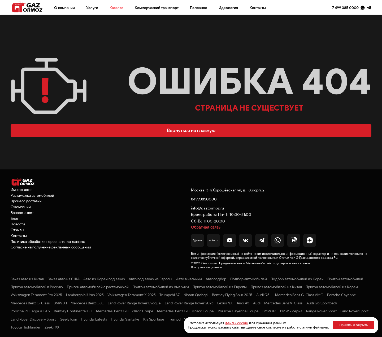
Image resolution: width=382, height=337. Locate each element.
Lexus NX (225, 303)
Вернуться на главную (191, 130)
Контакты (258, 8)
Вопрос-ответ (22, 213)
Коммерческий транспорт (157, 8)
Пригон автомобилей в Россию (37, 287)
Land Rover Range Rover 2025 (189, 303)
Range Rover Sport (321, 311)
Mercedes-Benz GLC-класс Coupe (124, 311)
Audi (257, 303)
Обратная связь (205, 227)
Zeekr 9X (52, 327)
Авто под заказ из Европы (150, 279)
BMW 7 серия (291, 311)
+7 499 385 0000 (344, 8)
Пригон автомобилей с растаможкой (98, 287)
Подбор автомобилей (248, 279)
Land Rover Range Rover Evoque (134, 303)
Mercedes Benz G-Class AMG (299, 295)
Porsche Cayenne (341, 295)
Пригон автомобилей (345, 279)
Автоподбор (216, 279)
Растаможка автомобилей (32, 195)
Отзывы (17, 230)
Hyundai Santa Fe (125, 319)
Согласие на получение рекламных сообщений (51, 247)
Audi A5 (243, 303)
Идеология (228, 8)
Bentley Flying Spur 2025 (232, 295)
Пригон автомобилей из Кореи (332, 287)
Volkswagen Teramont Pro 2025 (36, 295)
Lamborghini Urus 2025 (85, 295)
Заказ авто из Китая (27, 279)
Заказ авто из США (64, 279)
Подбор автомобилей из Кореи (297, 279)
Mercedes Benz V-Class (283, 303)
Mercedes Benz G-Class (30, 303)
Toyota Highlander (26, 327)
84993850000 (204, 199)
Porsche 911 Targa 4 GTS (30, 311)
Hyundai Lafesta (94, 319)
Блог (15, 218)
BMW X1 (60, 303)
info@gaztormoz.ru (207, 208)
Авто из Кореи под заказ (104, 279)
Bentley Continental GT (73, 311)
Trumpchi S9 (178, 319)
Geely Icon (68, 319)
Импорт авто (21, 189)
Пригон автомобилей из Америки (160, 287)
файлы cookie (236, 323)
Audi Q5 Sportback (321, 303)
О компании (64, 8)
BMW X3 (269, 311)
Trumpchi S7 (169, 295)
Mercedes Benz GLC (87, 303)
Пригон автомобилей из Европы (220, 287)
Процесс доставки (26, 201)
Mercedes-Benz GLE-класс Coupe (185, 311)
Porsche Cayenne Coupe (238, 311)
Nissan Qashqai (196, 295)
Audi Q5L (263, 295)
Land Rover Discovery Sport (33, 319)
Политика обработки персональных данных (48, 241)
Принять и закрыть (353, 325)
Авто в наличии (189, 279)
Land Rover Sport (354, 311)
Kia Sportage (153, 319)
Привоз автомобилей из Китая (276, 287)
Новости (18, 224)
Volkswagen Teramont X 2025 (131, 295)
